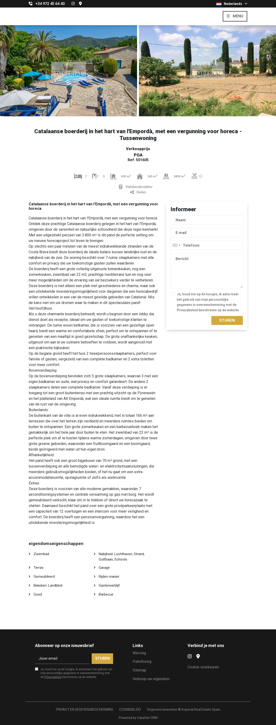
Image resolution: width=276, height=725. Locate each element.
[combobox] (207, 245)
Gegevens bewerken (162, 709)
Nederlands (231, 4)
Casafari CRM (147, 718)
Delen (138, 192)
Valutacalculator (136, 187)
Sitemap (139, 670)
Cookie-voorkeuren (203, 667)
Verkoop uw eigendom (151, 679)
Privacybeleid (187, 310)
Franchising (142, 661)
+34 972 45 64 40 (50, 3)
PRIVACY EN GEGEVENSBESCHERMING (84, 709)
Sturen (227, 320)
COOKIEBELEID (130, 709)
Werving (139, 653)
